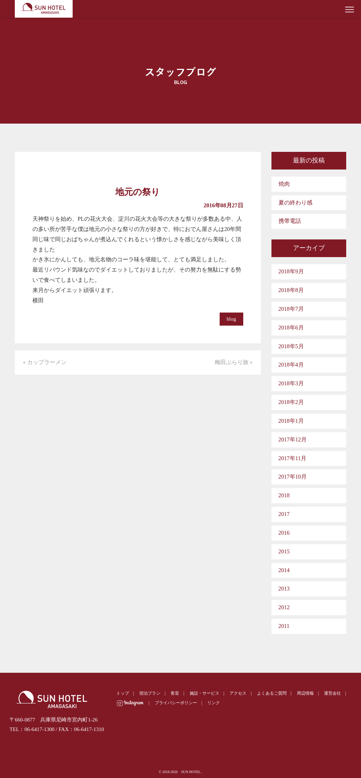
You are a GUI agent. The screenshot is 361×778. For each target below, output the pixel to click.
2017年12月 (293, 439)
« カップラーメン (45, 362)
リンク (213, 702)
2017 (284, 514)
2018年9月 (291, 271)
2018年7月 (291, 309)
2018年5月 (291, 346)
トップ (122, 693)
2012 (284, 607)
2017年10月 (293, 477)
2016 (284, 533)
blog (231, 319)
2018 (284, 495)
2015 (284, 551)
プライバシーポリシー (176, 702)
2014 (284, 570)
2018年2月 (291, 402)
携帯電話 (290, 221)
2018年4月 (291, 365)
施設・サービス (204, 693)
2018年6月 (291, 328)
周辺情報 (305, 693)
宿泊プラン (149, 693)
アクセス (238, 693)
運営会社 (332, 693)
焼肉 (284, 184)
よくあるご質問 (272, 693)
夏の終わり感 (295, 203)
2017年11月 (292, 458)
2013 (284, 589)
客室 (175, 693)
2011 (284, 626)
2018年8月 (291, 290)
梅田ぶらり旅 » (234, 362)
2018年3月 (291, 383)
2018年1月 (291, 421)
